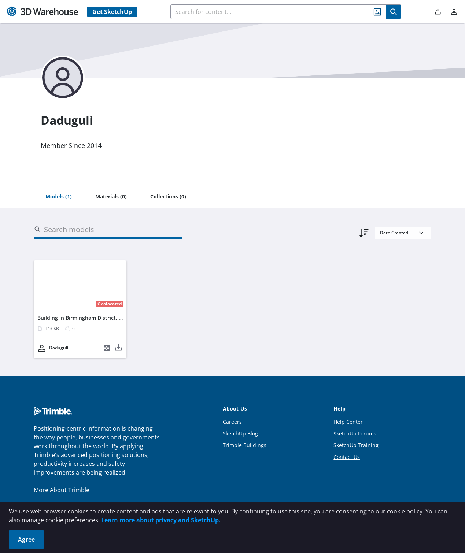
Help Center (348, 421)
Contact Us (346, 456)
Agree (26, 539)
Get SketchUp (112, 12)
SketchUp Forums (354, 433)
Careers (232, 421)
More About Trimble (61, 490)
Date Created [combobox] (394, 233)
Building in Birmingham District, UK (81, 317)
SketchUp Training (356, 445)
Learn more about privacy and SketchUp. (161, 520)
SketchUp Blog (240, 433)
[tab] (59, 197)
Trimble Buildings (244, 445)
